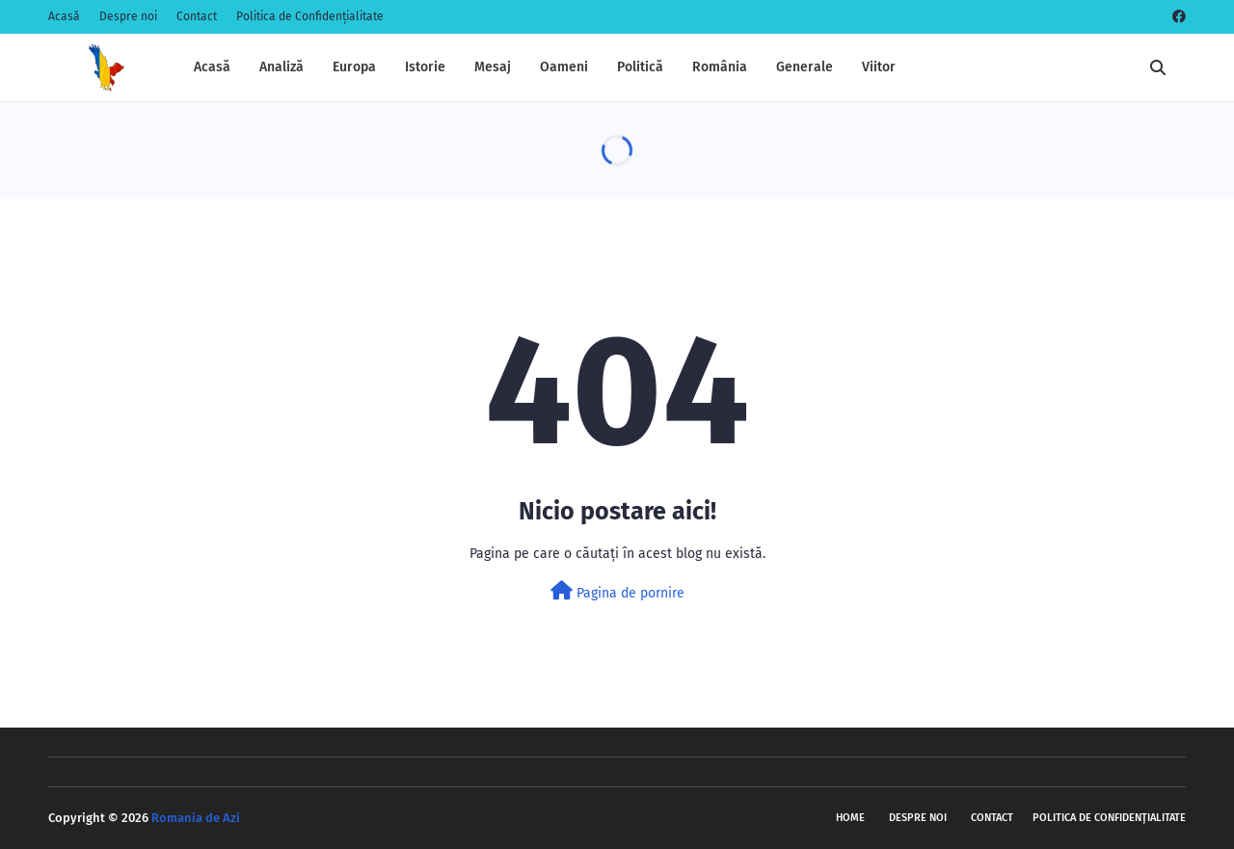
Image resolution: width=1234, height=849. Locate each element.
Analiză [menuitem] (281, 67)
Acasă (64, 16)
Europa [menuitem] (354, 67)
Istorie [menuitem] (425, 67)
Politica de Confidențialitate (310, 16)
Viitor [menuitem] (879, 67)
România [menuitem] (719, 67)
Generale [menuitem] (804, 67)
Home (850, 817)
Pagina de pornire (617, 591)
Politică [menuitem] (640, 67)
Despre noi (128, 16)
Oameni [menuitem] (564, 67)
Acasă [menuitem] (212, 67)
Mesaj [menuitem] (492, 67)
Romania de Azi (195, 817)
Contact (196, 16)
